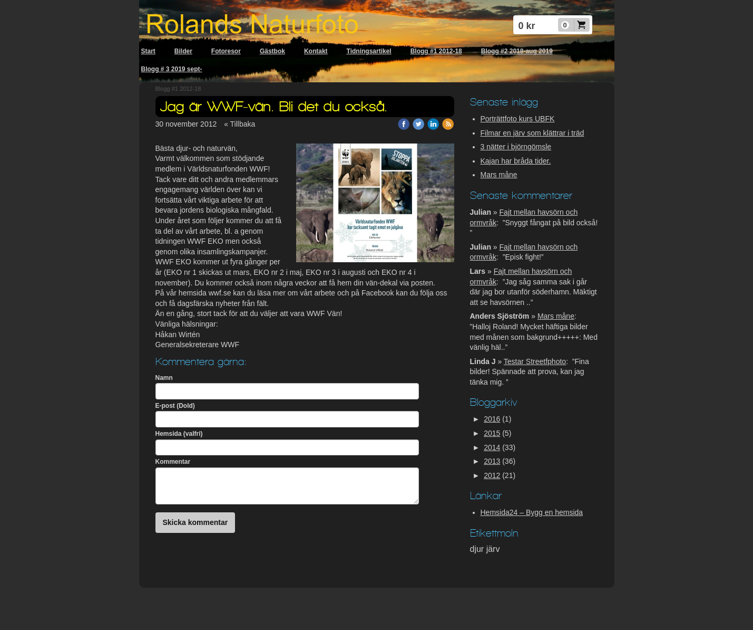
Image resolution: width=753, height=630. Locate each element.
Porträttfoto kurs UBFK (518, 118)
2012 (492, 475)
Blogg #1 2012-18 (436, 51)
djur (478, 549)
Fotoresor (226, 51)
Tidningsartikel (369, 51)
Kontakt (316, 51)
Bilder (183, 51)
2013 (492, 461)
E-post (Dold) (175, 405)
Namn (164, 377)
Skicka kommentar (195, 522)
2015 (492, 433)
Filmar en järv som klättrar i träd (532, 133)
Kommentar (173, 461)
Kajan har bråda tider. (516, 161)
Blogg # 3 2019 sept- (171, 69)
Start (148, 51)
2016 (492, 419)
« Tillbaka (239, 124)
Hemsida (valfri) (179, 433)
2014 (492, 447)
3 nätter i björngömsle (516, 146)
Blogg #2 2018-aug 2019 (517, 51)
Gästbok (272, 51)
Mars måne (499, 174)
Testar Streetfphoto (535, 361)
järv (493, 549)
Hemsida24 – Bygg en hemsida (532, 512)
